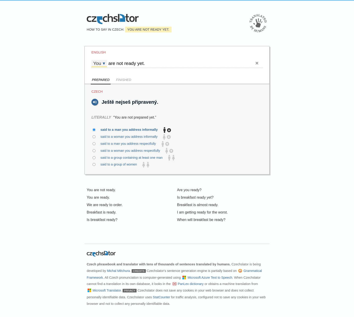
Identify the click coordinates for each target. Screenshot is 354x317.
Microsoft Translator (107, 290)
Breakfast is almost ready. (197, 205)
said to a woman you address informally (132, 137)
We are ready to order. (105, 205)
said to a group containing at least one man (134, 158)
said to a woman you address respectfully (133, 151)
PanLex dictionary (190, 284)
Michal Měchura (118, 271)
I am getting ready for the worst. (202, 212)
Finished (123, 80)
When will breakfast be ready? (201, 220)
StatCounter (161, 297)
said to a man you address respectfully (131, 144)
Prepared (100, 80)
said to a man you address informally (132, 130)
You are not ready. (101, 190)
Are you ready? (189, 190)
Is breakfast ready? (102, 220)
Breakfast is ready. (101, 212)
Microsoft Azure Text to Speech (210, 277)
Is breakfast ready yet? (195, 197)
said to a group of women (121, 165)
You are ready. (98, 197)
